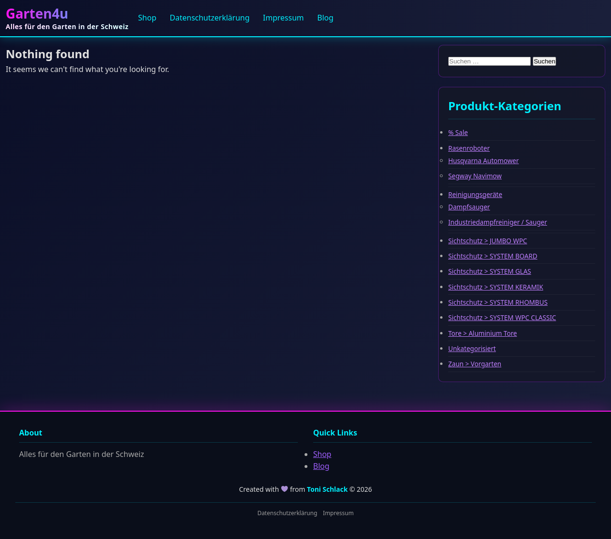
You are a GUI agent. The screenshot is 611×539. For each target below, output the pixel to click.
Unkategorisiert (472, 348)
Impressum (283, 17)
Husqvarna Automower (483, 160)
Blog (325, 17)
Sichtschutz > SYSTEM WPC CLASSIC (502, 317)
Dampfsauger (469, 206)
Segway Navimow (475, 175)
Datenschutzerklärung (210, 17)
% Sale (458, 132)
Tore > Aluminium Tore (482, 333)
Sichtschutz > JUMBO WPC (487, 240)
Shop (147, 17)
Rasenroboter (469, 148)
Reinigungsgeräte (475, 194)
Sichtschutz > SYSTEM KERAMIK (495, 286)
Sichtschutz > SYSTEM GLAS (489, 271)
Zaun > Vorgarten (474, 363)
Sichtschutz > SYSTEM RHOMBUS (498, 302)
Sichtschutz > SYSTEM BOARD (492, 255)
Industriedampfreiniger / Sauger (497, 222)
